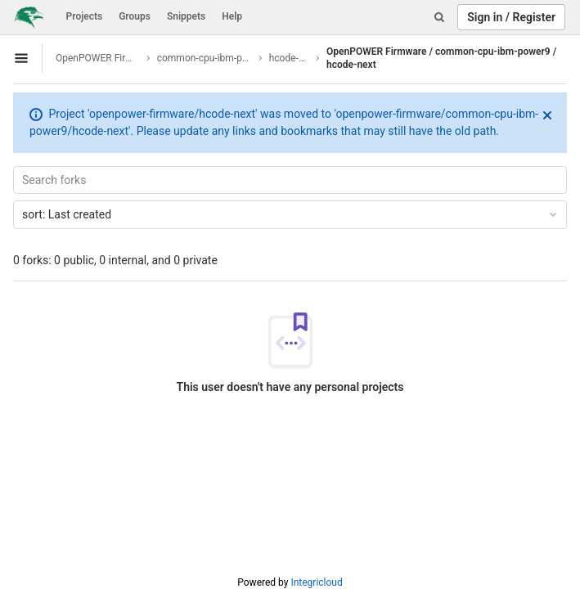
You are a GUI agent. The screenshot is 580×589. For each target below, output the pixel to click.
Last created (291, 214)
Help (232, 16)
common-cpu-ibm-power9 (205, 58)
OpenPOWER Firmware (98, 58)
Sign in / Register (511, 17)
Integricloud (316, 582)
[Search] (439, 17)
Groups (135, 16)
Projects (84, 16)
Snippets (186, 16)
